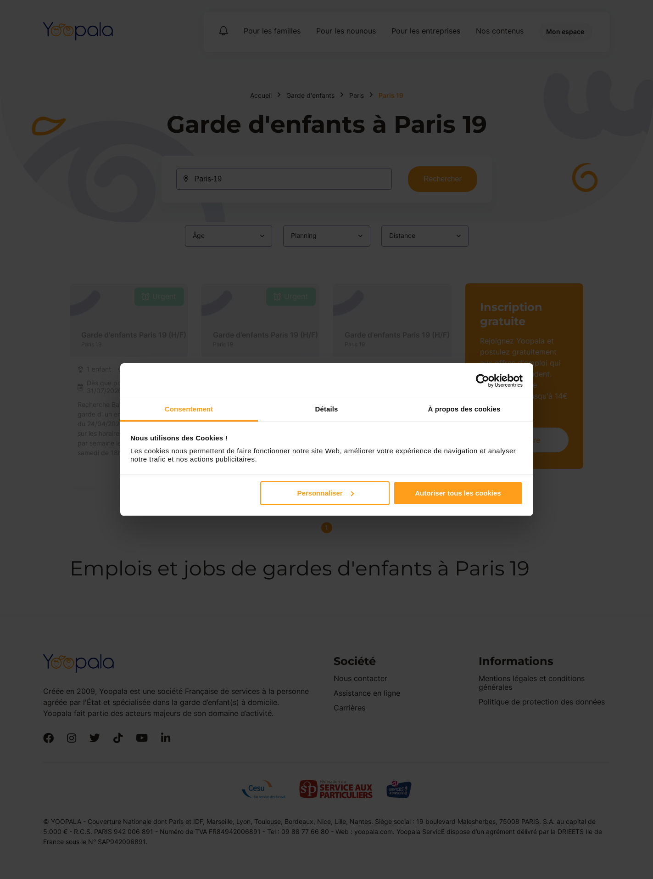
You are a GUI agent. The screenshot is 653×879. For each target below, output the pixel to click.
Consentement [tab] (189, 409)
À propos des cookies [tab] (464, 409)
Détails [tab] (326, 409)
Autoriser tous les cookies (458, 493)
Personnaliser (325, 493)
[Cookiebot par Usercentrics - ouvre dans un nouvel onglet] (482, 381)
